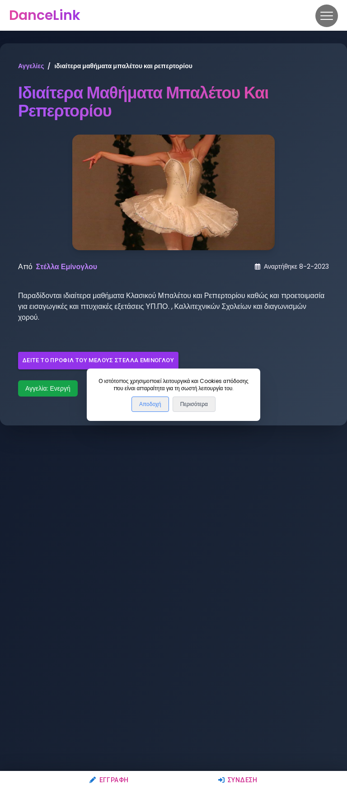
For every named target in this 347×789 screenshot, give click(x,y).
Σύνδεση (238, 780)
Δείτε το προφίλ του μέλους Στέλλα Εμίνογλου (98, 360)
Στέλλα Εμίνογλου (66, 266)
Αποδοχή (150, 404)
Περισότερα (194, 404)
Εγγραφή (108, 780)
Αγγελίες (31, 65)
